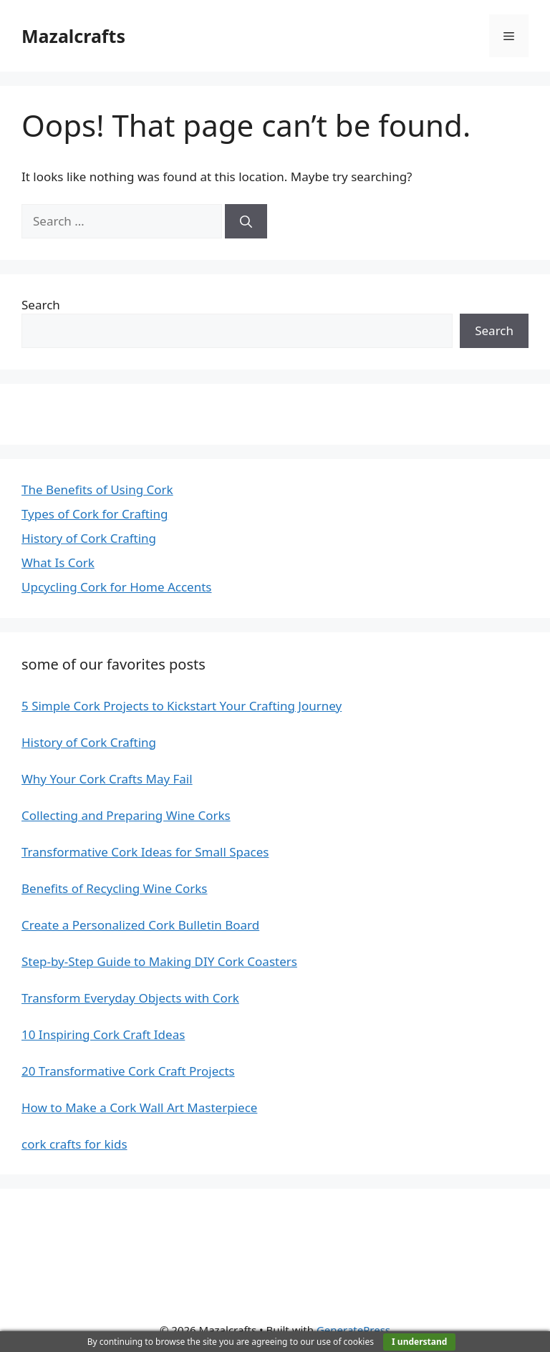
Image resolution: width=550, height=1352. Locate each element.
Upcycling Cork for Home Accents (116, 587)
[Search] (246, 221)
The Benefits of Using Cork (97, 489)
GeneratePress (353, 1330)
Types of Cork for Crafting (94, 514)
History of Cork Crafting (88, 538)
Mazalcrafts (73, 36)
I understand (419, 1342)
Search (40, 304)
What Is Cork (58, 562)
